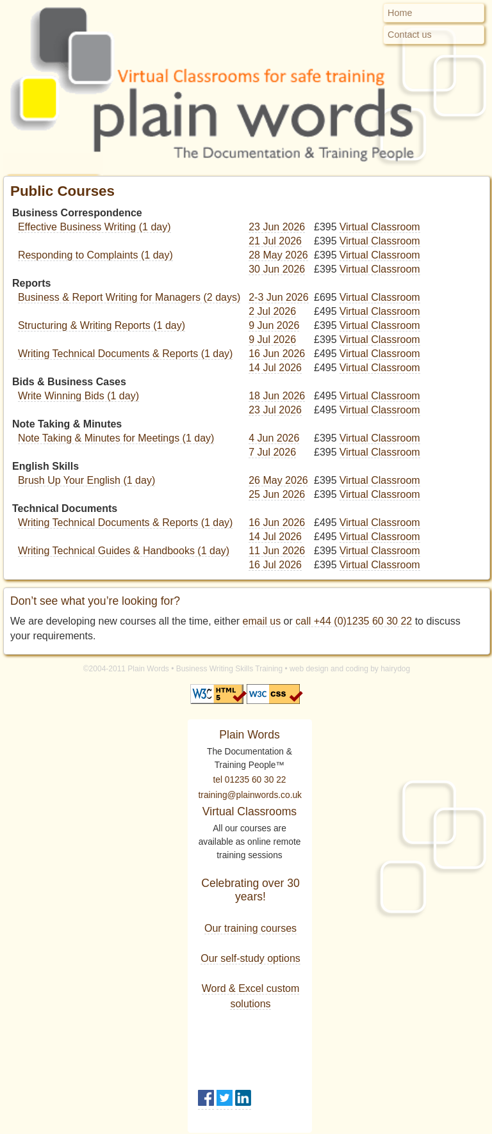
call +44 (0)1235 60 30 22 (353, 621)
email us (262, 621)
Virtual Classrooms (249, 811)
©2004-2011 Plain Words (126, 668)
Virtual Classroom (380, 226)
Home (400, 13)
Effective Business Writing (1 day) (94, 226)
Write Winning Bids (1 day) (78, 395)
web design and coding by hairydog (350, 668)
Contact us (410, 34)
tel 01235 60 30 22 (249, 780)
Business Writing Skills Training (229, 668)
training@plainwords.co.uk (250, 795)
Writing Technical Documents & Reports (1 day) (125, 353)
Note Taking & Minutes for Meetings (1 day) (116, 438)
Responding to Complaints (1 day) (95, 255)
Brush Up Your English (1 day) (86, 480)
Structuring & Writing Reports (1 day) (101, 325)
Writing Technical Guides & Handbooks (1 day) (123, 550)
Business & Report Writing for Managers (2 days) (129, 297)
